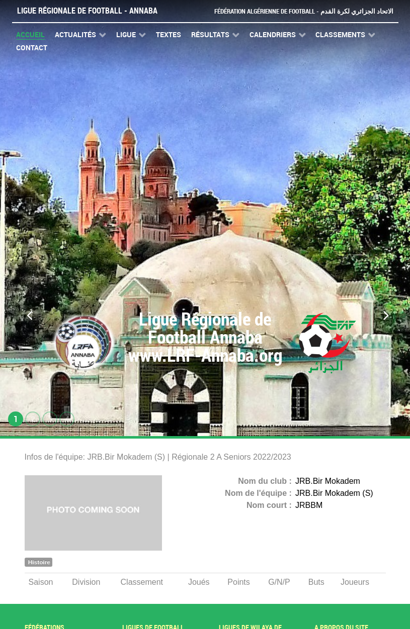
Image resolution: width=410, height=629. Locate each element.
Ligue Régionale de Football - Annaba (87, 11)
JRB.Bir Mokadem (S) (334, 493)
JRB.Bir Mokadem (327, 481)
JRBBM (308, 505)
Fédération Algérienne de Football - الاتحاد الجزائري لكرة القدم (303, 11)
